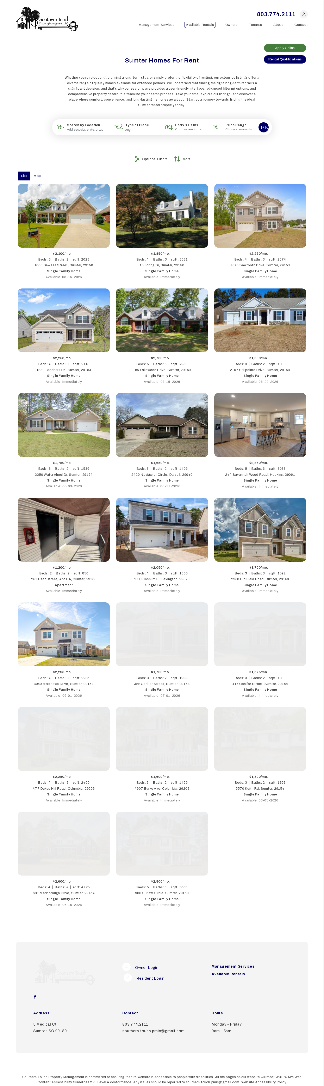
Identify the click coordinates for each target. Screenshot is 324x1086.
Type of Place (137, 125)
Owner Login (140, 960)
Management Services (233, 960)
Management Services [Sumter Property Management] (156, 24)
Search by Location (83, 125)
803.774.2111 (276, 14)
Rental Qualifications (285, 59)
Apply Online (285, 48)
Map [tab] (37, 169)
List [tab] (24, 169)
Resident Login (142, 971)
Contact (301, 24)
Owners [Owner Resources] (231, 24)
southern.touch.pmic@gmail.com (153, 1016)
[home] (47, 18)
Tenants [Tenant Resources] (255, 24)
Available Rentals (228, 968)
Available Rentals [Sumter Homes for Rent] (200, 24)
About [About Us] (278, 24)
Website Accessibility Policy (263, 1067)
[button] (304, 15)
